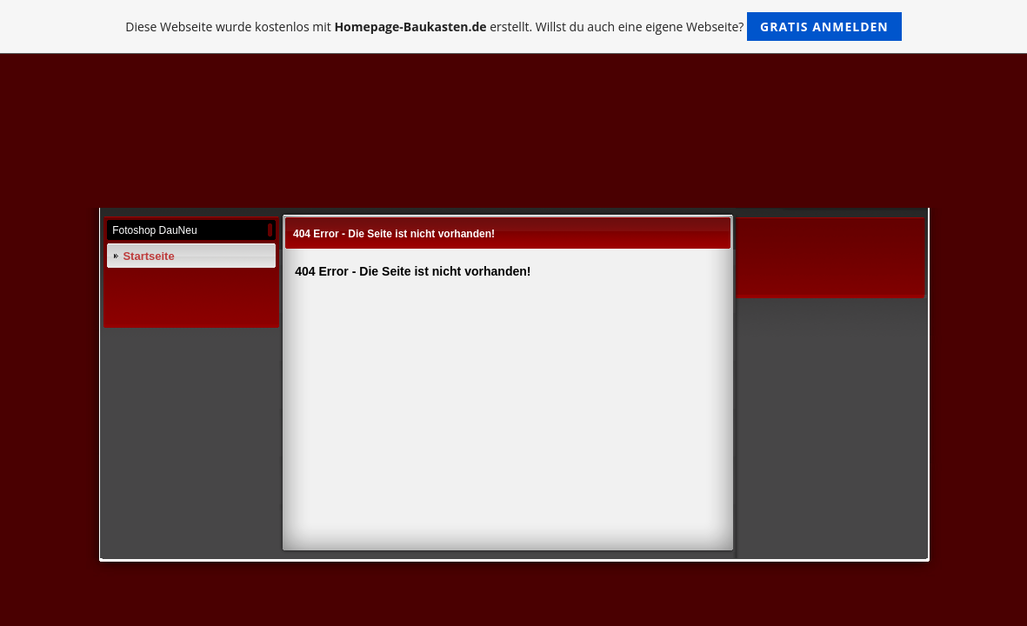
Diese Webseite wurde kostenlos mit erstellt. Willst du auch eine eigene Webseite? (513, 26)
